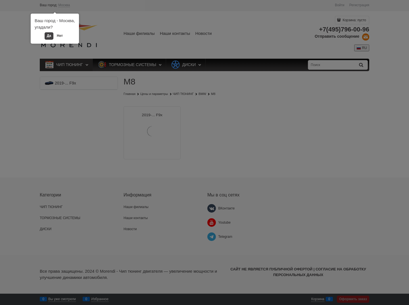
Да (49, 36)
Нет (60, 36)
